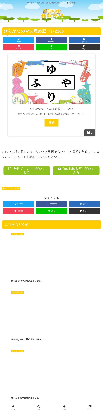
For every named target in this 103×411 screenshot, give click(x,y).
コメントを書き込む (51, 372)
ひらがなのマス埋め (11, 188)
